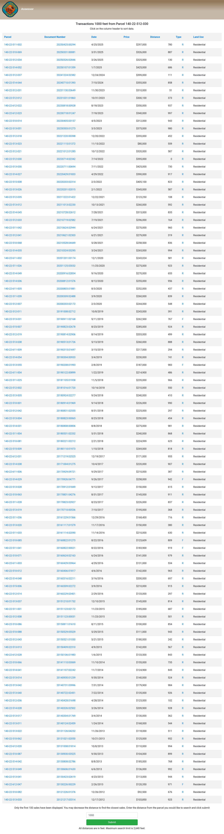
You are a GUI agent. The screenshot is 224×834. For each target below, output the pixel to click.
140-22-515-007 (13, 326)
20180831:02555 (66, 410)
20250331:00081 (66, 52)
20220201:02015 (66, 189)
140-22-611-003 (13, 563)
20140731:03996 (66, 685)
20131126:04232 (66, 731)
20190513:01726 (66, 342)
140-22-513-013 (13, 647)
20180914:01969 (66, 403)
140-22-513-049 (13, 769)
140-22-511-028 (13, 502)
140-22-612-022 (13, 105)
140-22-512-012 (13, 98)
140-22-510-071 (13, 555)
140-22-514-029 (13, 479)
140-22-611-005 (13, 288)
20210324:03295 (66, 250)
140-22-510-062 (13, 738)
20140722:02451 (66, 692)
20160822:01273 (66, 540)
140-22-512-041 (13, 235)
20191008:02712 (66, 311)
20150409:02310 (66, 647)
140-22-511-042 (13, 227)
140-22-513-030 (13, 166)
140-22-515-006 (13, 586)
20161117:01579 (66, 525)
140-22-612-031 (13, 456)
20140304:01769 (66, 715)
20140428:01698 (66, 700)
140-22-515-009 (13, 448)
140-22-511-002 (13, 44)
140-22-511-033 (13, 532)
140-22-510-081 (13, 441)
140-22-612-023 (13, 113)
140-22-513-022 (13, 731)
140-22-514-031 (13, 425)
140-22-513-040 (13, 692)
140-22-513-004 (13, 418)
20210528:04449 (66, 242)
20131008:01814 (66, 746)
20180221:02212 (66, 441)
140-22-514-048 (13, 578)
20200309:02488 (66, 296)
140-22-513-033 (13, 799)
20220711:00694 (66, 166)
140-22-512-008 (13, 616)
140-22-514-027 (13, 174)
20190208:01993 (66, 364)
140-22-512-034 (13, 59)
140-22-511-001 (13, 609)
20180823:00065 (66, 418)
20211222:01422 (66, 197)
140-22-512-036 (13, 700)
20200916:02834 (66, 273)
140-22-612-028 (13, 654)
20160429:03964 (66, 563)
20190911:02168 (66, 319)
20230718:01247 (66, 113)
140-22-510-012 (13, 570)
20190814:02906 (66, 334)
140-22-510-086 (13, 624)
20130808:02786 (66, 761)
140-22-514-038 (13, 464)
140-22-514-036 (13, 281)
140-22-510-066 (13, 662)
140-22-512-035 (13, 197)
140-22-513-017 (13, 715)
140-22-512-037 (13, 75)
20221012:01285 (66, 151)
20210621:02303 (66, 235)
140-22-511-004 (13, 433)
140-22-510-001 (13, 403)
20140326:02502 (66, 708)
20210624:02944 (66, 227)
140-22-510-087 (13, 753)
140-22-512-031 (13, 90)
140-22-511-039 (13, 296)
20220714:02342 (66, 159)
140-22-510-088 (13, 631)
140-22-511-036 (13, 517)
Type (178, 36)
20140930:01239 (66, 677)
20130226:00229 (66, 784)
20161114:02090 (66, 532)
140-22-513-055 (13, 364)
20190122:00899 (66, 372)
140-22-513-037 (13, 601)
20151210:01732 (66, 601)
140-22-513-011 (13, 723)
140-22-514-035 (13, 250)
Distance (155, 36)
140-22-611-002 (13, 258)
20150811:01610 (66, 624)
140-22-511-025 (13, 380)
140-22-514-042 (13, 761)
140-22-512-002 (13, 387)
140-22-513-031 (13, 319)
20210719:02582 (66, 220)
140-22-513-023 (13, 143)
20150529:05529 (66, 631)
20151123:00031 (66, 616)
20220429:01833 (66, 174)
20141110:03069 (66, 662)
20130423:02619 (66, 776)
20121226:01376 (66, 792)
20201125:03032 (66, 265)
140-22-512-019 (13, 334)
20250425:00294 (66, 44)
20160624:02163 (66, 555)
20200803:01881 (66, 288)
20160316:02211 (66, 578)
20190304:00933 (66, 357)
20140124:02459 (66, 723)
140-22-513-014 (13, 677)
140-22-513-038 (13, 342)
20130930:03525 (66, 753)
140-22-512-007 (13, 303)
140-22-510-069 (13, 52)
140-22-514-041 (13, 670)
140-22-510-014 (13, 120)
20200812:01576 (66, 281)
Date (94, 36)
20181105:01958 (66, 380)
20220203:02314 (66, 181)
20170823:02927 (66, 502)
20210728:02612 (66, 212)
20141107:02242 (66, 670)
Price (126, 36)
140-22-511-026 (13, 265)
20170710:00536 (66, 509)
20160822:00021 (66, 548)
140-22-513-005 (13, 395)
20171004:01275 (66, 464)
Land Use (198, 36)
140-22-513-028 (13, 486)
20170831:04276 (66, 494)
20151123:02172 (66, 609)
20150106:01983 (66, 654)
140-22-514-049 (13, 273)
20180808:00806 (66, 425)
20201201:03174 (66, 258)
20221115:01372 (66, 143)
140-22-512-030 (13, 159)
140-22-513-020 (13, 525)
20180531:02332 (66, 433)
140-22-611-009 (13, 349)
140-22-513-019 (13, 509)
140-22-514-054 (13, 357)
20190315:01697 (66, 349)
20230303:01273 (66, 128)
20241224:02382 (66, 75)
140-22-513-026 (13, 189)
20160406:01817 (66, 570)
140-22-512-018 (13, 136)
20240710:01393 (66, 82)
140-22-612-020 (13, 746)
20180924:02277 (66, 395)
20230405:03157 (66, 120)
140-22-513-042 (13, 685)
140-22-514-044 (13, 82)
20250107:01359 (66, 67)
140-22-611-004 (13, 372)
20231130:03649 (66, 90)
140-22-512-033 (13, 220)
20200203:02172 (66, 303)
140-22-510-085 (13, 540)
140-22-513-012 (13, 204)
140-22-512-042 (13, 410)
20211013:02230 (66, 204)
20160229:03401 (66, 593)
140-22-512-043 (13, 639)
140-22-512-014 (13, 593)
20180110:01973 (66, 448)
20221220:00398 (66, 136)
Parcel (7, 36)
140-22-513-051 (13, 128)
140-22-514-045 (13, 212)
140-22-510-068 (13, 242)
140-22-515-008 (13, 181)
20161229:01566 (66, 517)
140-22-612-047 (13, 784)
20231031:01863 (66, 98)
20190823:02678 (66, 326)
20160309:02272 (66, 586)
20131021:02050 (66, 738)
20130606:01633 (66, 769)
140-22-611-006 (13, 471)
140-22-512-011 (13, 311)
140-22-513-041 (13, 776)
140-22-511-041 (13, 548)
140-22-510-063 (13, 494)
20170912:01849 (66, 486)
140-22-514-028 (13, 708)
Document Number (54, 36)
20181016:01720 (66, 387)
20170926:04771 (66, 479)
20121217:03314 (66, 799)
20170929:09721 (66, 471)
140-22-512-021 (13, 151)
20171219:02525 (66, 456)
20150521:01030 (66, 639)
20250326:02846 (66, 59)
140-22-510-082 (13, 792)
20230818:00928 (66, 105)
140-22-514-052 (13, 67)
